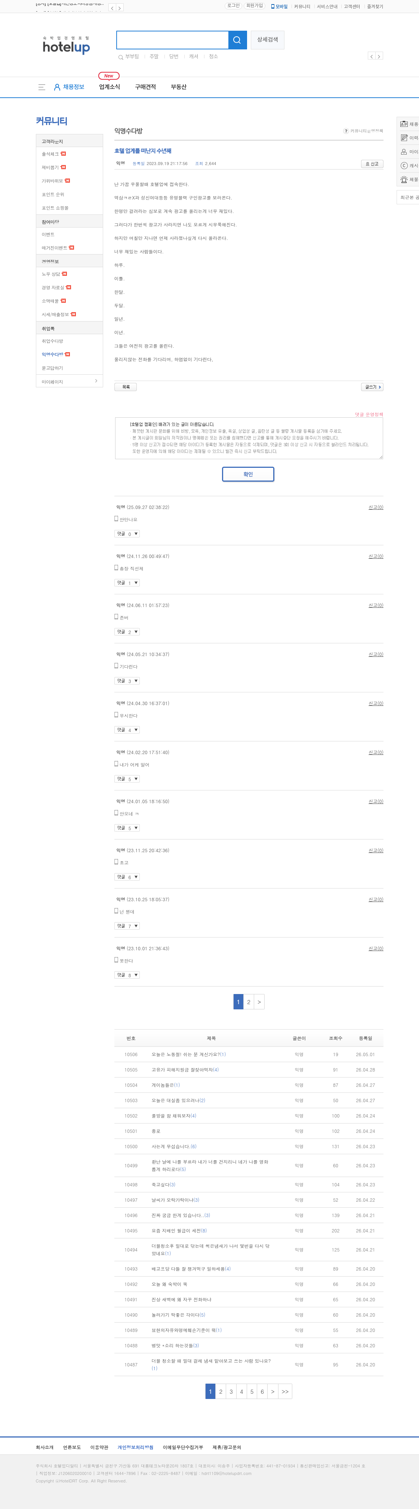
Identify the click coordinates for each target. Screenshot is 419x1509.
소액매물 (50, 301)
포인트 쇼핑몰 (55, 207)
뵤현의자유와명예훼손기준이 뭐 (187, 1330)
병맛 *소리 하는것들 (175, 1345)
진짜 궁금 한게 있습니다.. (181, 1215)
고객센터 (352, 6)
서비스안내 (327, 6)
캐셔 (193, 57)
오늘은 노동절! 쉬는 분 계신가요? (189, 1054)
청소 (213, 57)
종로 (156, 1131)
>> (285, 1391)
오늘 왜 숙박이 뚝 (170, 1284)
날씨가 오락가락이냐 (176, 1199)
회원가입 (254, 5)
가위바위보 (52, 180)
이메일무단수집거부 (183, 1447)
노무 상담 (51, 274)
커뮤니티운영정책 (363, 131)
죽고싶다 (164, 1184)
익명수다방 (52, 354)
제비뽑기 (50, 167)
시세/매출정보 (55, 314)
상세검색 (267, 40)
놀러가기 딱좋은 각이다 (179, 1314)
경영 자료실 (53, 287)
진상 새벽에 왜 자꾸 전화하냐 (182, 1299)
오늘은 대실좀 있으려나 (179, 1100)
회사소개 (45, 1447)
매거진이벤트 (54, 247)
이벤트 (48, 234)
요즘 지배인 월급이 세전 (179, 1230)
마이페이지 (52, 381)
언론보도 (72, 1447)
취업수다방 (52, 341)
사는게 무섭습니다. (174, 1146)
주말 (154, 57)
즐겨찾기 (375, 6)
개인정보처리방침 (136, 1447)
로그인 (233, 5)
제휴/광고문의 (227, 1447)
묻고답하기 (52, 368)
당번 (173, 57)
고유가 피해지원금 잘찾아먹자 (185, 1069)
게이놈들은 (166, 1085)
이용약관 (99, 1447)
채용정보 (73, 87)
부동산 (179, 87)
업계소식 (109, 87)
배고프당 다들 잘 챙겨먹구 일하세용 (191, 1268)
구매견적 (145, 87)
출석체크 (50, 153)
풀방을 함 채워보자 (174, 1115)
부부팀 (132, 57)
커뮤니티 (302, 6)
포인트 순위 (53, 194)
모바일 (279, 6)
